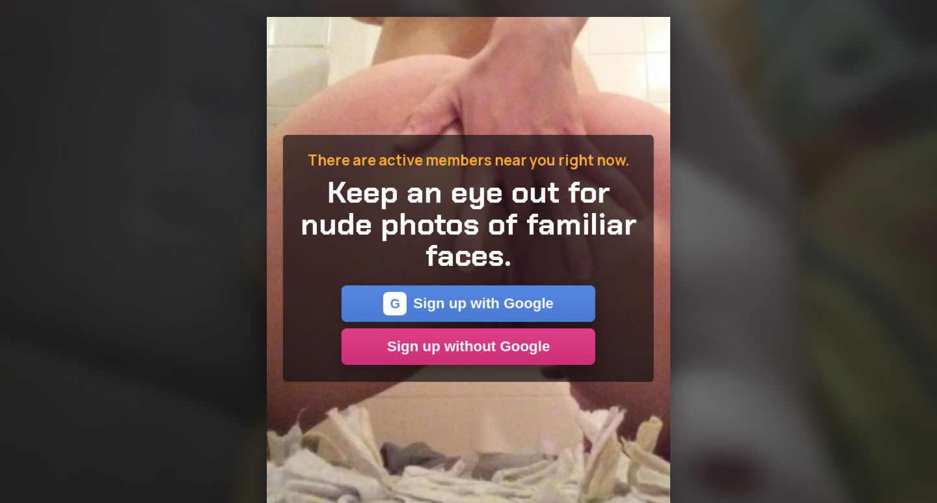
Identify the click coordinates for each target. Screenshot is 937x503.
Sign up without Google (468, 346)
